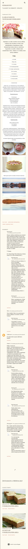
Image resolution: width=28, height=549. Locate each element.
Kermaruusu (7, 5)
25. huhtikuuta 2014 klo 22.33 (18, 297)
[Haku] (25, 2)
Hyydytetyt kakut (9, 224)
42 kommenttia (11, 534)
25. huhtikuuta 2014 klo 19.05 (16, 311)
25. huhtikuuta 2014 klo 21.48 (18, 258)
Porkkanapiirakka (10, 506)
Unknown (9, 334)
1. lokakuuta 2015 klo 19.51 (17, 435)
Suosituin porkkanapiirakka (10, 531)
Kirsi (8, 311)
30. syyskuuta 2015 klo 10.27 (19, 423)
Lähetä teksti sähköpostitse (13, 222)
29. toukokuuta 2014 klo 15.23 (17, 343)
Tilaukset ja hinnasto (9, 8)
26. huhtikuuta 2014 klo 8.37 (18, 334)
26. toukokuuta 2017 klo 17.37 (18, 389)
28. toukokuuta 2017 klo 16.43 (18, 405)
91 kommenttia (11, 508)
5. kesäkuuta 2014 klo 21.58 (17, 371)
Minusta (19, 8)
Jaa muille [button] (4, 222)
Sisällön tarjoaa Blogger (14, 544)
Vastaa (9, 307)
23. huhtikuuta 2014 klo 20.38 (14, 232)
